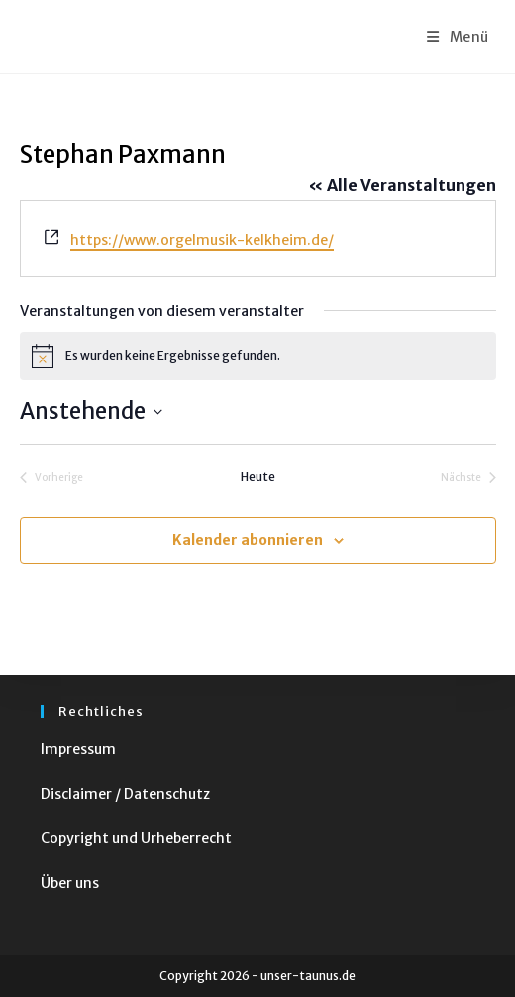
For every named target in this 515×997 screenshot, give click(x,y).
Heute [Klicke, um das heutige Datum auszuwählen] (258, 476)
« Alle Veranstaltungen (402, 185)
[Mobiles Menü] (458, 37)
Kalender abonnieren (247, 540)
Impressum (78, 749)
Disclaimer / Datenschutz (125, 794)
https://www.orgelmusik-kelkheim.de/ (202, 240)
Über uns (70, 883)
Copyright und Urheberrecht (136, 838)
